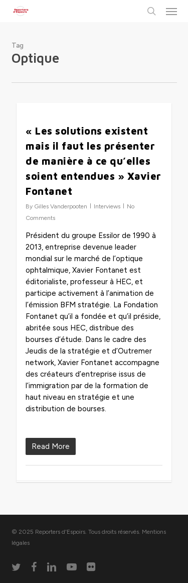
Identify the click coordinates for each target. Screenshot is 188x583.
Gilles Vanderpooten (60, 206)
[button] (171, 11)
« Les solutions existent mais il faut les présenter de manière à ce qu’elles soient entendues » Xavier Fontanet (93, 161)
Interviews (107, 206)
